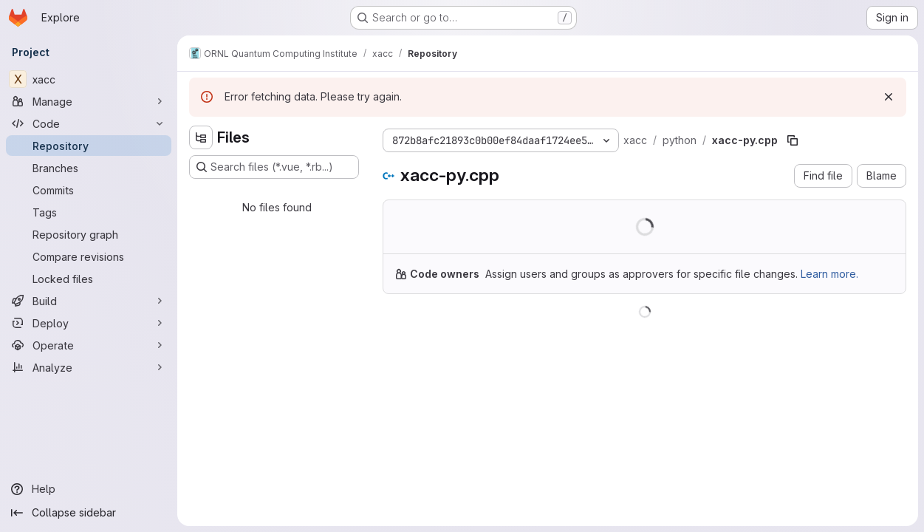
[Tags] (88, 212)
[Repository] (88, 145)
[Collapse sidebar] (88, 512)
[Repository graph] (88, 234)
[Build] (88, 300)
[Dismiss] (888, 97)
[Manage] (88, 101)
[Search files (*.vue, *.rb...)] (274, 167)
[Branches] (88, 167)
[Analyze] (88, 367)
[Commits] (88, 190)
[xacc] (88, 79)
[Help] (88, 489)
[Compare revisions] (88, 256)
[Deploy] (88, 323)
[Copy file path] (792, 140)
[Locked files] (88, 278)
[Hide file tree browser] (201, 137)
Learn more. (829, 273)
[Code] (88, 123)
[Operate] (88, 345)
